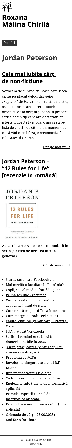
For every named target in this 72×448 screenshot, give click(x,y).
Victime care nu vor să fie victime (33, 378)
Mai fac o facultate (21, 419)
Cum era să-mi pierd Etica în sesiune (36, 310)
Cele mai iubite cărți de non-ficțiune (29, 77)
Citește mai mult (56, 147)
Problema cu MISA (21, 357)
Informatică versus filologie (28, 373)
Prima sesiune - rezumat (26, 295)
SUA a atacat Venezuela (25, 331)
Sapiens (10, 101)
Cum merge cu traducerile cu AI (32, 315)
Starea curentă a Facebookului (31, 279)
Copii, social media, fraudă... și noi (34, 289)
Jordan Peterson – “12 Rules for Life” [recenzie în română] (29, 168)
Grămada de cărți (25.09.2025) (30, 414)
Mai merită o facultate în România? (35, 284)
